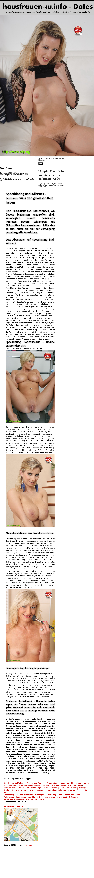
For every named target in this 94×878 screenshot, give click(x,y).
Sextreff (66, 797)
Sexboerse (28, 795)
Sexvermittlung (55, 797)
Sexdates (19, 795)
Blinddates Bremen (12, 785)
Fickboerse (75, 795)
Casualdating (21, 797)
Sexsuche (74, 797)
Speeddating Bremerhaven (78, 783)
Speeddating (9, 795)
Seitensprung (51, 795)
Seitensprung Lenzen (66, 790)
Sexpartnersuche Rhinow (14, 788)
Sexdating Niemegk (78, 788)
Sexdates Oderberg (11, 790)
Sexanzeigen (39, 795)
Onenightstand (64, 795)
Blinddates (43, 797)
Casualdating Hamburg (56, 783)
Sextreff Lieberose (58, 785)
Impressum (28, 845)
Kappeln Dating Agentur (13, 806)
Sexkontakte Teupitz (33, 788)
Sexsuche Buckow (74, 785)
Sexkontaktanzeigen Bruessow (56, 788)
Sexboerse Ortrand (28, 790)
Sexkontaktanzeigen (39, 799)
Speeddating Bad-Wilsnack (14, 783)
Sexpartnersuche (11, 799)
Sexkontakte (24, 799)
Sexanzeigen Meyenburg (47, 790)
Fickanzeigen (9, 797)
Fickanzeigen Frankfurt (36, 783)
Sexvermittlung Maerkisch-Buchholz (35, 785)
